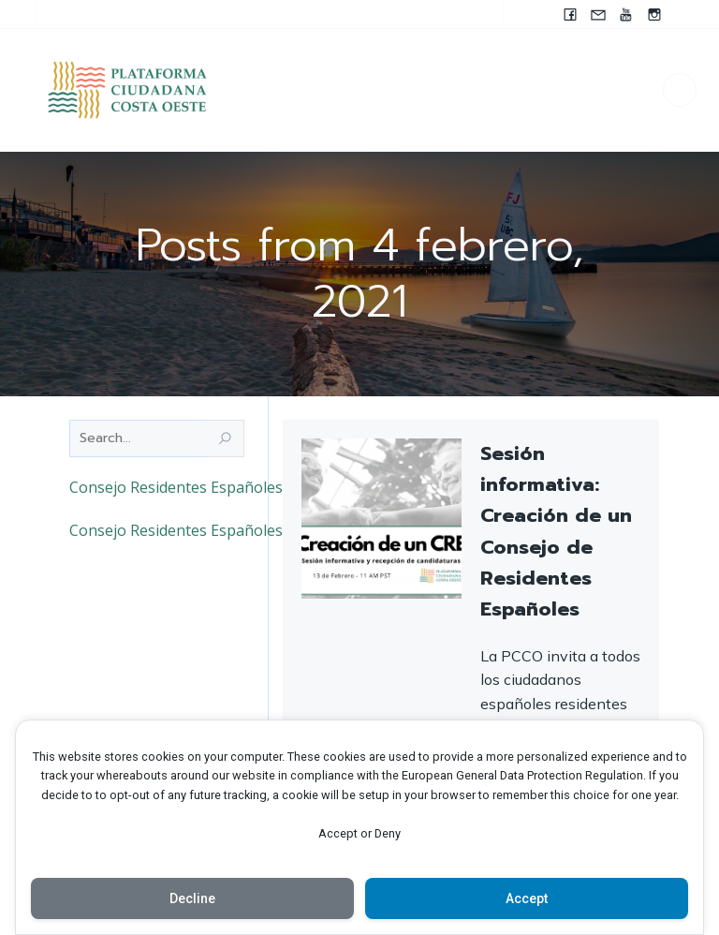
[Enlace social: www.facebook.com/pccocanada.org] (570, 14)
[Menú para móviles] (680, 90)
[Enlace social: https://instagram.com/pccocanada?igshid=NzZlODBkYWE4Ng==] (654, 14)
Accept (527, 898)
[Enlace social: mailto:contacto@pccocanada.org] (598, 14)
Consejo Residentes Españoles (176, 487)
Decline (192, 898)
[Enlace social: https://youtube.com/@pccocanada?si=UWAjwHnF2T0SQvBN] (626, 14)
